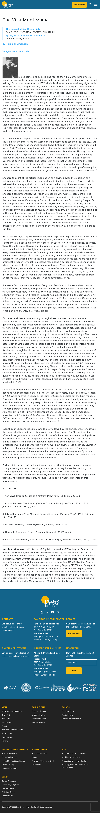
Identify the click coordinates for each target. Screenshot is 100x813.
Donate (35, 757)
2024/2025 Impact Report (12, 711)
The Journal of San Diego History (24, 29)
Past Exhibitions (38, 722)
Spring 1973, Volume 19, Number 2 (25, 35)
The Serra (6, 718)
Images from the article (16, 51)
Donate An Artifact (9, 768)
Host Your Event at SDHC (72, 718)
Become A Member (39, 753)
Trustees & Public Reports (12, 729)
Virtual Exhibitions (39, 715)
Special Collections (9, 757)
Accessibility (7, 733)
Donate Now (74, 633)
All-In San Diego (8, 792)
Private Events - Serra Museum (74, 753)
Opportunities (7, 737)
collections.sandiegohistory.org (15, 656)
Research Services (9, 753)
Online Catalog (8, 764)
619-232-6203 (8, 630)
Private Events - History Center (74, 761)
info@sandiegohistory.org (13, 627)
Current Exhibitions (39, 711)
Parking (5, 741)
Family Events (67, 715)
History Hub (6, 722)
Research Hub (7, 796)
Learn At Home (8, 788)
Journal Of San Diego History (13, 761)
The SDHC (6, 715)
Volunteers (36, 764)
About (4, 726)
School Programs (9, 781)
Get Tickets (79, 4)
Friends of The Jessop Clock (43, 761)
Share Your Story (39, 718)
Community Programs (10, 784)
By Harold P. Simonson (15, 43)
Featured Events (68, 711)
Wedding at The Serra (71, 757)
